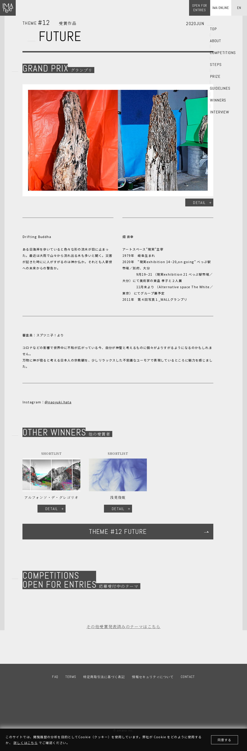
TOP (213, 29)
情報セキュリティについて (153, 677)
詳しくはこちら (25, 742)
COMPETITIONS (223, 53)
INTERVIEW (219, 112)
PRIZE (215, 76)
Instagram (117, 694)
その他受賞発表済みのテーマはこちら (123, 626)
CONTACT (188, 676)
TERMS (70, 676)
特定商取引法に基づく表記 (104, 677)
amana (134, 714)
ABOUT (215, 41)
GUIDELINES (220, 88)
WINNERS (218, 100)
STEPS (216, 65)
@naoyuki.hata (58, 402)
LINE (143, 694)
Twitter (130, 694)
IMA (107, 714)
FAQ (55, 676)
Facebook (104, 694)
